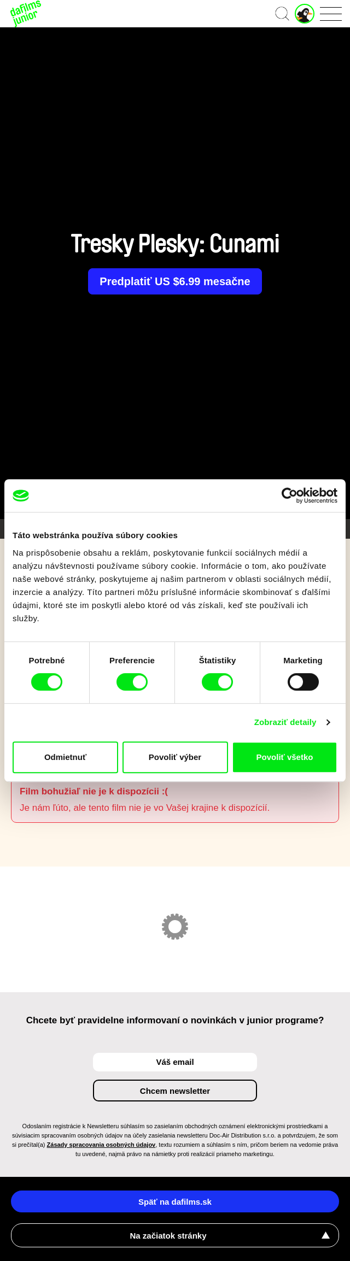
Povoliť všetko (284, 757)
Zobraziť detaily (285, 722)
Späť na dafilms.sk (175, 1201)
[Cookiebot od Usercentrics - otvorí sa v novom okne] (289, 495)
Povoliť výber (175, 757)
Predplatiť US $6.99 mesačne (175, 281)
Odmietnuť (65, 757)
